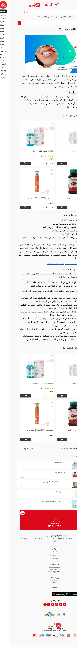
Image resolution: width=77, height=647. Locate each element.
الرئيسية (71, 17)
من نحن (38, 552)
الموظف (38, 587)
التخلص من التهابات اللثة (29, 17)
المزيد (5, 467)
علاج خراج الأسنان (43, 462)
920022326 (38, 526)
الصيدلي (38, 585)
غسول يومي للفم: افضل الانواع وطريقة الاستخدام (33, 501)
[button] (36, 5)
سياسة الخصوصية (38, 567)
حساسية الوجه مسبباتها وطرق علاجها (56, 449)
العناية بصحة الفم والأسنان (48, 17)
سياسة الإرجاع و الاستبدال (38, 572)
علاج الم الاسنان (44, 492)
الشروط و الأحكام (39, 569)
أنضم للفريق (38, 581)
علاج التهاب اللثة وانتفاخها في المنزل (38, 482)
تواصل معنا (68, 642)
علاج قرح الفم (7, 449)
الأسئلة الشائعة (38, 556)
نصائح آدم (63, 17)
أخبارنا (38, 554)
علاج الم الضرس (44, 472)
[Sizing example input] (40, 23)
